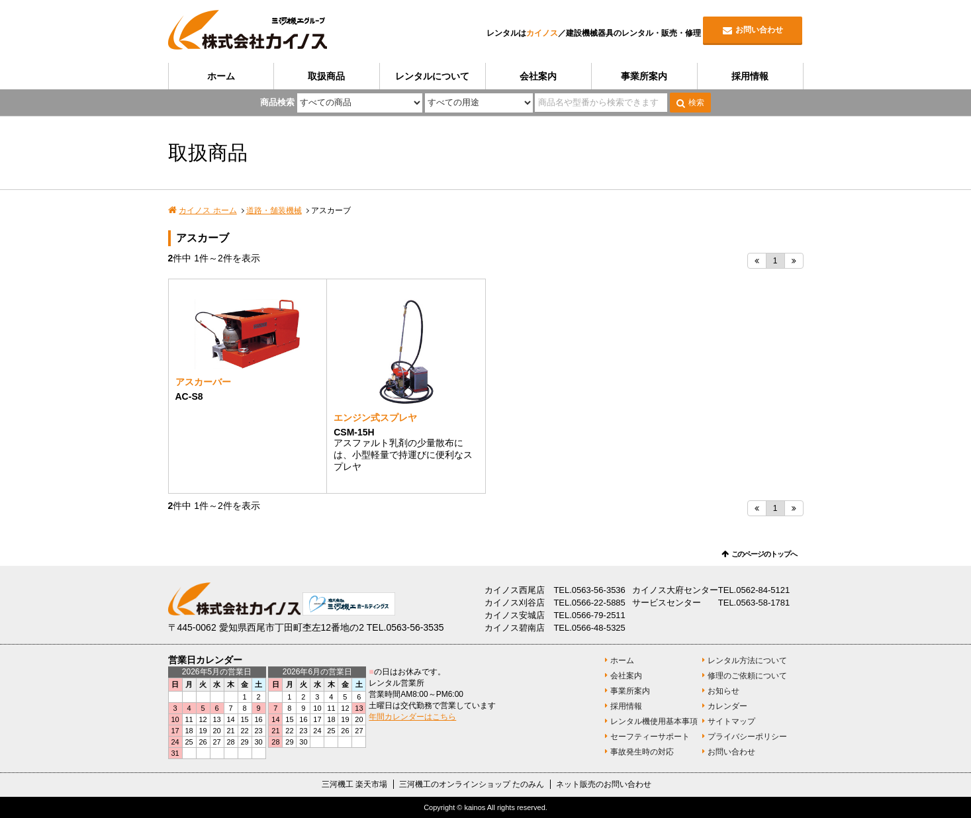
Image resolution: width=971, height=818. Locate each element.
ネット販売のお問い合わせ (603, 784)
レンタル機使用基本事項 (654, 721)
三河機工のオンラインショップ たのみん (471, 784)
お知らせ (723, 691)
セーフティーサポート (650, 736)
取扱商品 (326, 76)
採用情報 (749, 76)
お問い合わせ (759, 29)
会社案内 (538, 76)
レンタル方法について (747, 660)
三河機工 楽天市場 (354, 784)
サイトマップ (731, 721)
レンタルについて (432, 76)
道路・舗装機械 (274, 210)
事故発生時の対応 (642, 751)
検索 (696, 102)
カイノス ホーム (207, 210)
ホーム (221, 76)
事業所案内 (644, 76)
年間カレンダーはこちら (412, 716)
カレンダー (727, 706)
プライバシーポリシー (747, 736)
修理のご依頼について (747, 675)
